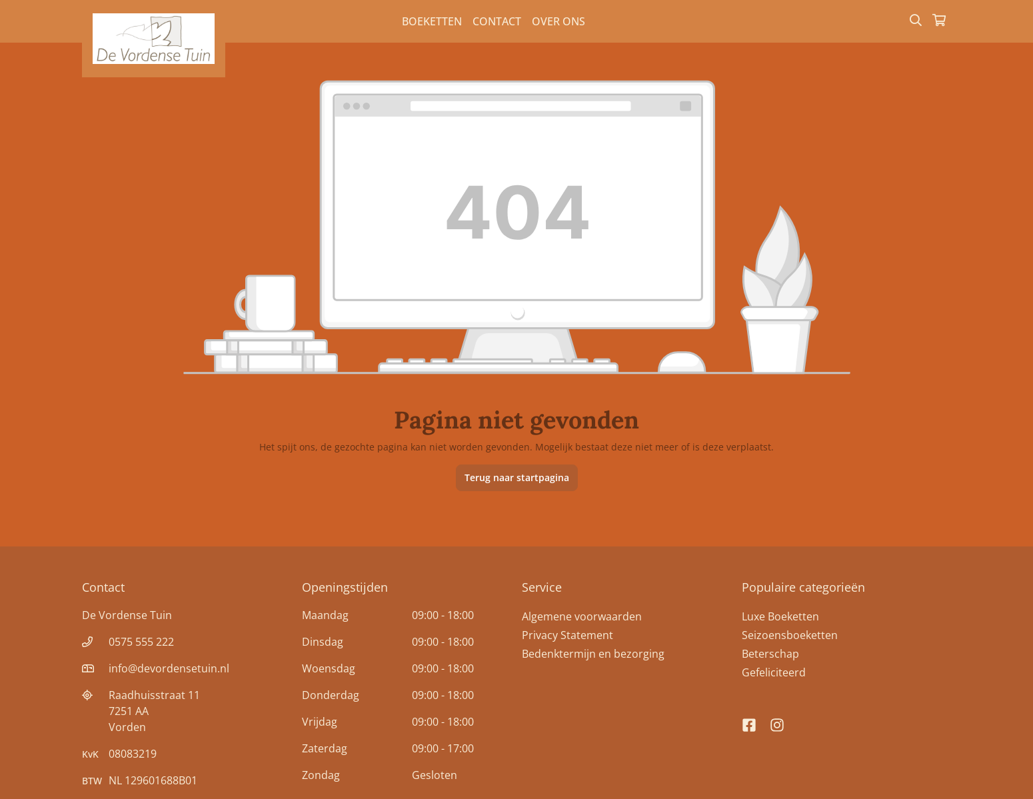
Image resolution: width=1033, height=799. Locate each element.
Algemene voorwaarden (582, 616)
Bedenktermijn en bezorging (593, 653)
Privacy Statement (567, 635)
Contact (497, 21)
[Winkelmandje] (939, 21)
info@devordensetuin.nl (169, 668)
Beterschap (770, 653)
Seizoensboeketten (790, 635)
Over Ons (558, 21)
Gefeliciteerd (774, 672)
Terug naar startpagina (517, 477)
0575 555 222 (141, 641)
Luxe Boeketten (780, 616)
